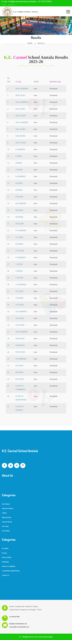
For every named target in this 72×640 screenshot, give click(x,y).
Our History (6, 504)
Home (29, 43)
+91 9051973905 (14, 617)
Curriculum (6, 531)
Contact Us (5, 575)
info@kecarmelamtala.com (19, 2)
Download (53, 89)
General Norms (7, 522)
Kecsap (4, 553)
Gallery (4, 513)
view (35, 89)
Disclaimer (5, 562)
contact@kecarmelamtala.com (19, 627)
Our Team (5, 526)
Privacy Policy (6, 557)
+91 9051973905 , (45, 2)
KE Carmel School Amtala (44, 637)
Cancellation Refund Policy (11, 571)
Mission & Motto (7, 508)
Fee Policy (5, 548)
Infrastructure (6, 517)
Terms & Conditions (8, 566)
